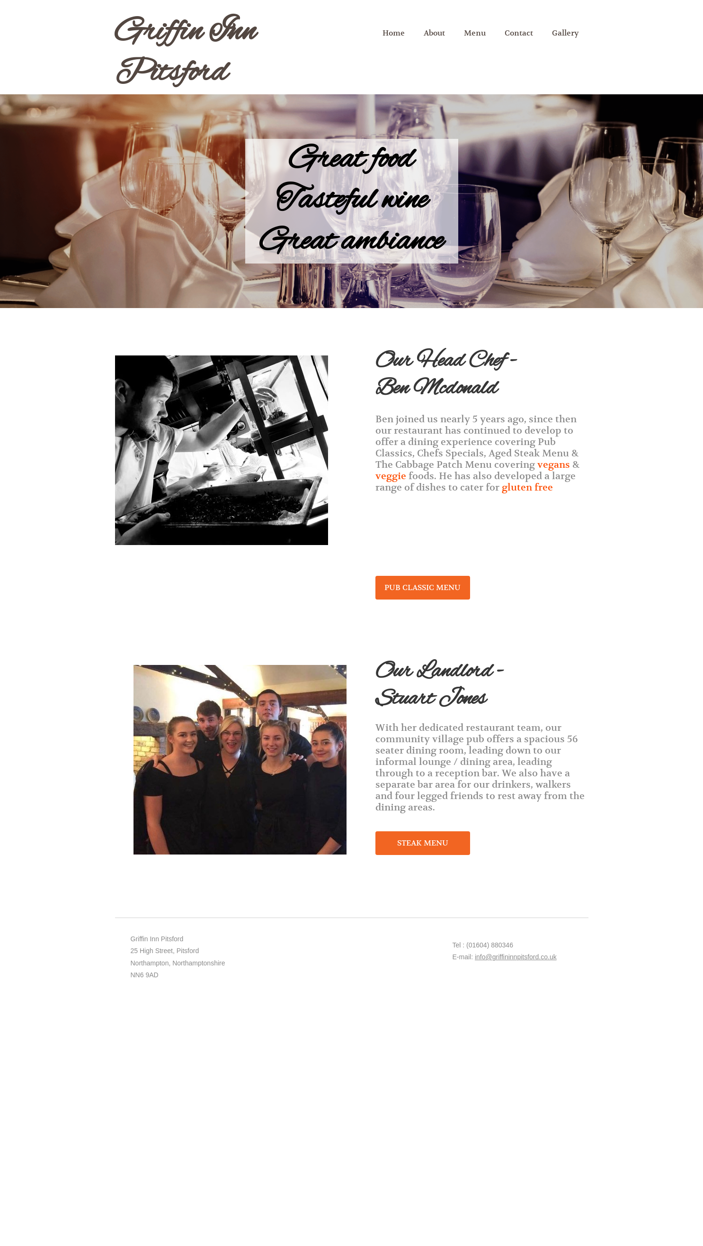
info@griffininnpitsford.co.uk (516, 957)
